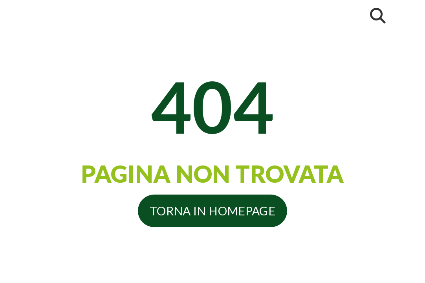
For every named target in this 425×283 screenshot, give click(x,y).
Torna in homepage (212, 211)
